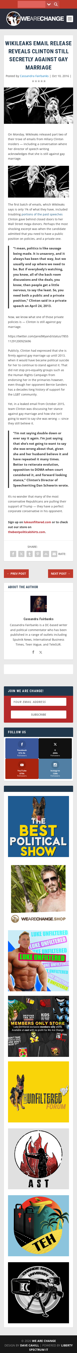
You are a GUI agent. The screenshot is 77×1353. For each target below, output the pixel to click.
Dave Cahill (29, 1345)
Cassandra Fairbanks (34, 76)
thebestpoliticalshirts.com (26, 532)
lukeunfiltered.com (37, 522)
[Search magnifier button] (55, 4)
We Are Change (44, 1341)
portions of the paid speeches (42, 214)
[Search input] (32, 4)
